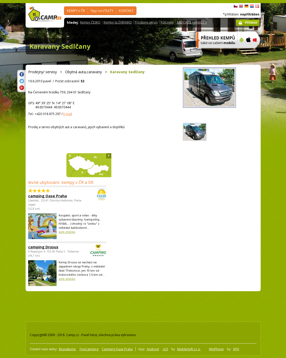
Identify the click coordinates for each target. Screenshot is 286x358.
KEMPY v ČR (76, 10)
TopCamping (88, 349)
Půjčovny (167, 22)
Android (153, 349)
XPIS (236, 349)
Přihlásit (251, 23)
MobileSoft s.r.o (189, 349)
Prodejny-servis (146, 22)
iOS (165, 349)
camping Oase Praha (53, 195)
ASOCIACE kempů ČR (192, 22)
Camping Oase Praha (117, 349)
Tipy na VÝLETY (101, 10)
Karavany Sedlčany (59, 46)
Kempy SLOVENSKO (118, 22)
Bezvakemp (67, 349)
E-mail (67, 114)
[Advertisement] (118, 305)
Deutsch (246, 6)
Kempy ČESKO (90, 22)
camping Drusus (53, 247)
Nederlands (252, 6)
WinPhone (216, 349)
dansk (257, 6)
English (241, 6)
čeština (236, 6)
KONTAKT (126, 10)
